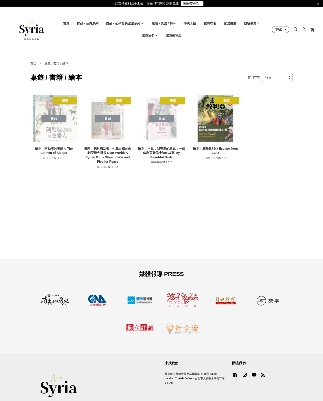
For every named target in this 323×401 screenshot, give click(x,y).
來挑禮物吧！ (192, 3)
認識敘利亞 (173, 35)
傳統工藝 (189, 23)
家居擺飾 (230, 23)
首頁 (66, 23)
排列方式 (254, 77)
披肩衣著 (210, 23)
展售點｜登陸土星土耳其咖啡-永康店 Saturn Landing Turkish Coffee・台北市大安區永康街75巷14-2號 (195, 378)
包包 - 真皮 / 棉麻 (164, 23)
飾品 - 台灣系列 (87, 23)
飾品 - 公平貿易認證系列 (125, 23)
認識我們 (150, 35)
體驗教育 (252, 23)
